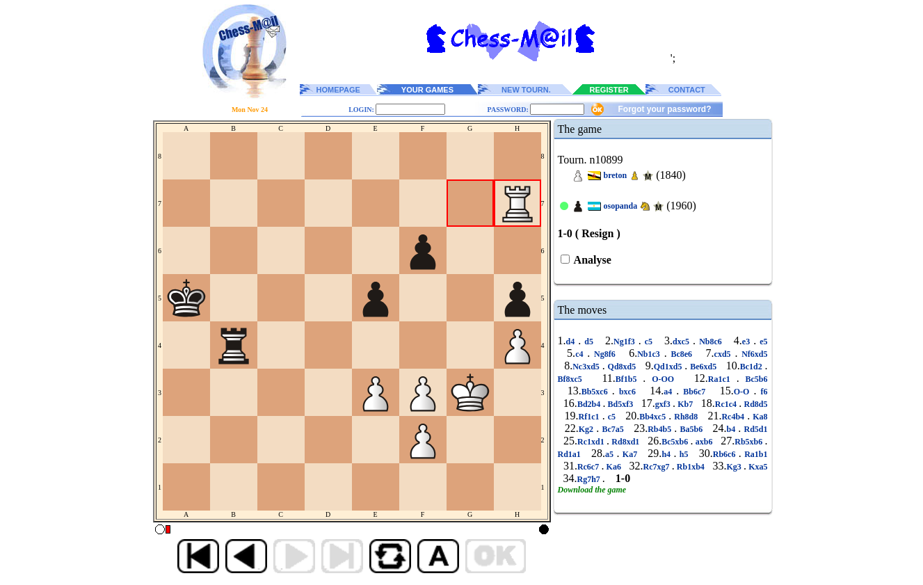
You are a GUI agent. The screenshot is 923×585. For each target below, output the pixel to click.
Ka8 (758, 417)
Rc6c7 (589, 467)
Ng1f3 (626, 341)
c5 (648, 341)
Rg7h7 (589, 479)
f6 (761, 391)
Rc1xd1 (592, 442)
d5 (589, 341)
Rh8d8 (685, 417)
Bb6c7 (694, 391)
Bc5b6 (753, 379)
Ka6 (613, 467)
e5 (761, 341)
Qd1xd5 (669, 366)
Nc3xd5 (587, 366)
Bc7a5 (613, 429)
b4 (733, 429)
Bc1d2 (752, 366)
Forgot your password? (664, 109)
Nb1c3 (650, 354)
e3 (747, 341)
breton (615, 175)
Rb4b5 (661, 429)
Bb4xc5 (653, 417)
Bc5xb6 (675, 442)
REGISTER (609, 90)
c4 (581, 354)
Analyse (591, 260)
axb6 (703, 442)
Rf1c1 (590, 417)
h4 (667, 454)
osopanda (621, 206)
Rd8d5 (754, 404)
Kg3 (735, 467)
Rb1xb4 (691, 467)
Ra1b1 (754, 454)
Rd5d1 (754, 429)
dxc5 (683, 341)
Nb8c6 (710, 341)
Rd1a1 (571, 454)
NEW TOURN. (526, 90)
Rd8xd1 (625, 442)
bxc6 (627, 391)
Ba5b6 (691, 429)
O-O (744, 391)
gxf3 (664, 404)
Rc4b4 (734, 417)
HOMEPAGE (338, 90)
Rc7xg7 (657, 467)
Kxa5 (757, 467)
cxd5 (724, 354)
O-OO (662, 379)
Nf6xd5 (752, 354)
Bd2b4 (590, 404)
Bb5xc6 (596, 391)
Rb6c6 (726, 454)
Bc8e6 (681, 354)
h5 (683, 454)
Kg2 (587, 429)
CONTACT (686, 90)
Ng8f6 (604, 354)
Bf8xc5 (573, 379)
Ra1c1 (722, 379)
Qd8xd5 (622, 366)
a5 (610, 454)
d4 (572, 341)
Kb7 (685, 404)
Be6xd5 (703, 366)
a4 (670, 391)
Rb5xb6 (749, 442)
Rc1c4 (727, 404)
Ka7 (629, 454)
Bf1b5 (629, 379)
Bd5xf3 (620, 404)
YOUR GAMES (427, 90)
